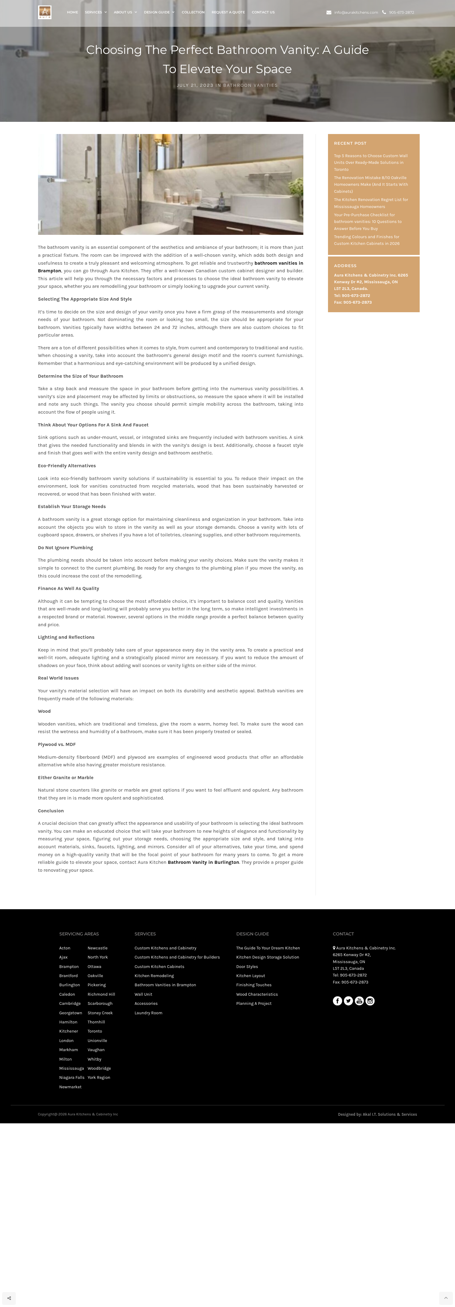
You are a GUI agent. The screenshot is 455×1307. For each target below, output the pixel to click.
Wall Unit (143, 994)
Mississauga (71, 1068)
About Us (123, 13)
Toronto (95, 1031)
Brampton (69, 966)
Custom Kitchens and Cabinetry (165, 948)
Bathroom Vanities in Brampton (165, 984)
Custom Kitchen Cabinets (159, 966)
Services (93, 13)
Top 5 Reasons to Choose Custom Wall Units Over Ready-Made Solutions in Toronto (371, 162)
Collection (193, 13)
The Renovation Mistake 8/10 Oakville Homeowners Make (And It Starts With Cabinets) (371, 184)
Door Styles (247, 966)
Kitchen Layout (250, 975)
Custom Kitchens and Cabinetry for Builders (177, 957)
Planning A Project (254, 1003)
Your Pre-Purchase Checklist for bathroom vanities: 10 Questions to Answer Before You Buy (368, 221)
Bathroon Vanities (250, 85)
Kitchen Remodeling (154, 975)
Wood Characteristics (257, 994)
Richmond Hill (101, 994)
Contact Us (263, 13)
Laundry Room (148, 1013)
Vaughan (96, 1049)
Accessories (146, 1003)
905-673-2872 (398, 13)
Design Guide (157, 13)
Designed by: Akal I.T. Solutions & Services (377, 1114)
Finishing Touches (254, 984)
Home (72, 13)
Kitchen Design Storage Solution (267, 957)
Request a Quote (228, 13)
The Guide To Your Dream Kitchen (268, 948)
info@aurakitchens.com (352, 13)
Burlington (69, 984)
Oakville (95, 975)
